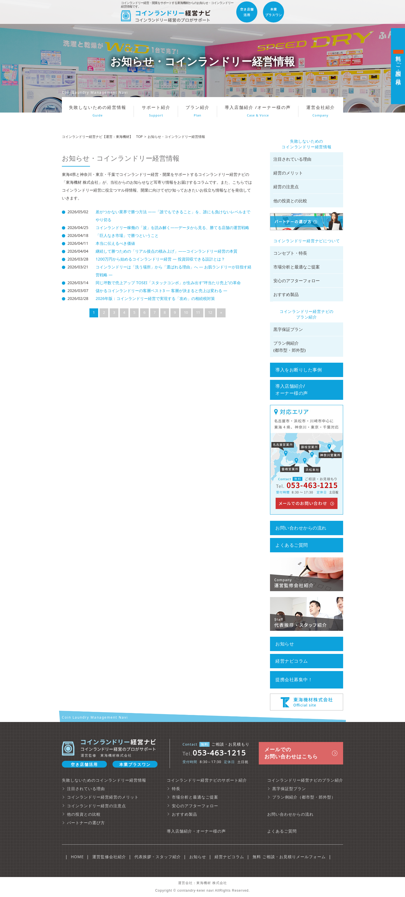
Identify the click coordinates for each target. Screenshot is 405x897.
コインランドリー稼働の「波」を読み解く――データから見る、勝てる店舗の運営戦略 (172, 227)
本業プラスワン (135, 764)
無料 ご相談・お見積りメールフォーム (289, 856)
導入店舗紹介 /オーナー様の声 (258, 110)
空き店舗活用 (84, 764)
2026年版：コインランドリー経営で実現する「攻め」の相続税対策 (155, 298)
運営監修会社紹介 (109, 856)
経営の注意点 (286, 186)
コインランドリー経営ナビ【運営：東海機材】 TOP (102, 136)
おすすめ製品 (286, 294)
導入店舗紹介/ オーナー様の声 (291, 389)
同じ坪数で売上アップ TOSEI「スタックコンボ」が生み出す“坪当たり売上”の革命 (168, 282)
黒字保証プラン (288, 329)
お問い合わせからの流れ (301, 528)
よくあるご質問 (291, 545)
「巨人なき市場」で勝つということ (127, 235)
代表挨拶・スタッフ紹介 (157, 856)
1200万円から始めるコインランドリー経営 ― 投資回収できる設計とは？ (160, 259)
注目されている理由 (292, 159)
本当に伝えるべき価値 (115, 243)
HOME (77, 856)
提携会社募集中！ (293, 679)
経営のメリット (288, 173)
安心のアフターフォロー (296, 280)
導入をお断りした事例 (298, 370)
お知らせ (284, 644)
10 (186, 312)
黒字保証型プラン (289, 788)
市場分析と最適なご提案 (296, 267)
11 (198, 312)
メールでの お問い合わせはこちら (291, 753)
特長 (176, 788)
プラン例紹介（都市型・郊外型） (304, 797)
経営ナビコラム (291, 661)
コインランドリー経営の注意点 (96, 805)
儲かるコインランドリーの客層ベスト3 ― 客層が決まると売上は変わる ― (161, 290)
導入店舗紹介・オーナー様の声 (196, 831)
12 (210, 312)
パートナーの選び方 (86, 822)
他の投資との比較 (290, 200)
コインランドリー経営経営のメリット (103, 797)
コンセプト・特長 (290, 253)
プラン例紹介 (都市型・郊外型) (289, 346)
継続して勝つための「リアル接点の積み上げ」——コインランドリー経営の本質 (166, 251)
